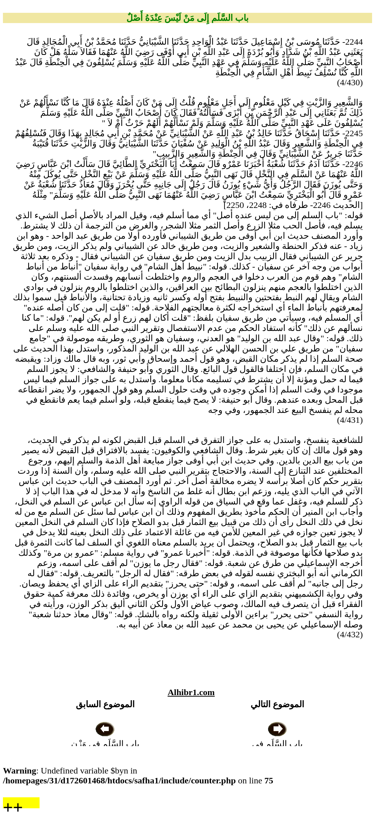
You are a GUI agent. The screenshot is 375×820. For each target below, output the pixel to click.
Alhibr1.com (191, 692)
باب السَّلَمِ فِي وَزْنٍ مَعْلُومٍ (105, 744)
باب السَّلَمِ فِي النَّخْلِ (277, 744)
